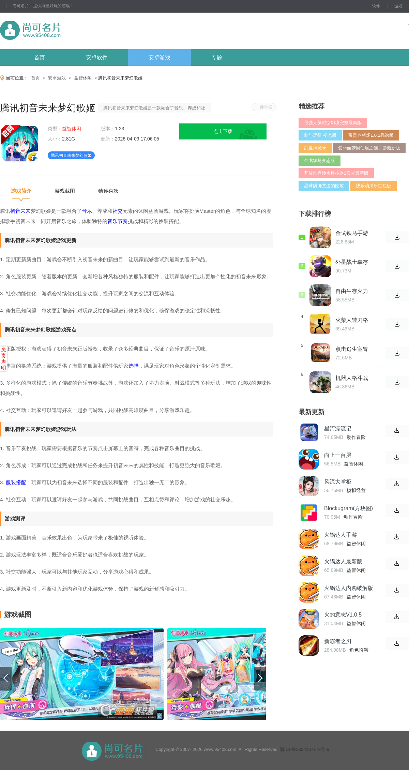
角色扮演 (358, 650)
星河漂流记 (337, 428)
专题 (216, 57)
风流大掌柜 (337, 482)
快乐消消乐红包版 (373, 185)
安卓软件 (97, 57)
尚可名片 (68, 31)
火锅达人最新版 (343, 561)
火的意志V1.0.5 (343, 615)
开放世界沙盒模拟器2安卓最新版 (336, 173)
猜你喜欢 (108, 191)
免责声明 (3, 358)
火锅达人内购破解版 (348, 588)
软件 (376, 6)
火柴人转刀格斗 (351, 320)
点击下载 (222, 131)
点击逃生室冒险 (351, 349)
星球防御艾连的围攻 (324, 185)
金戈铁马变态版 (319, 160)
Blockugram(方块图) (348, 508)
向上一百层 (337, 455)
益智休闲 (83, 77)
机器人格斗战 (351, 378)
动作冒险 (356, 437)
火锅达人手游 (340, 535)
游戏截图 (65, 191)
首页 (39, 57)
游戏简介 (21, 191)
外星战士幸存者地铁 (351, 262)
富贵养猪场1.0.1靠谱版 (371, 135)
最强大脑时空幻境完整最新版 (333, 122)
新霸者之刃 (337, 641)
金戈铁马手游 (351, 233)
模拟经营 (356, 490)
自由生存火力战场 (351, 291)
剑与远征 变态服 (320, 135)
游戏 (398, 6)
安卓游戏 (159, 57)
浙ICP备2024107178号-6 (304, 749)
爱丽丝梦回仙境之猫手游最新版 (369, 147)
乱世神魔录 (315, 147)
